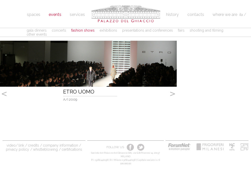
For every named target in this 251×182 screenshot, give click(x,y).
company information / (62, 145)
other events (37, 34)
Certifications (72, 149)
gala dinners (37, 30)
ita (241, 15)
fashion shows (83, 30)
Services (77, 14)
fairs (181, 30)
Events (55, 14)
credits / (35, 145)
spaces (33, 14)
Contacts (195, 14)
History (173, 14)
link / (23, 145)
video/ (12, 145)
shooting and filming (206, 30)
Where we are (224, 14)
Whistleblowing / (47, 149)
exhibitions (108, 30)
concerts (59, 30)
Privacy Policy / (19, 149)
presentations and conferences (147, 30)
